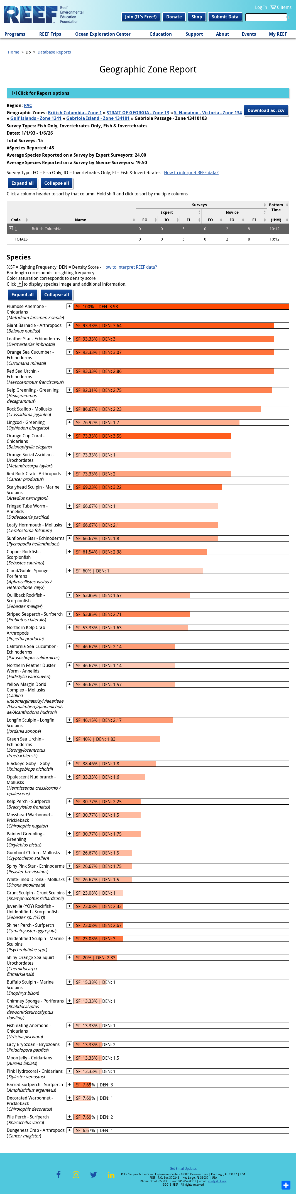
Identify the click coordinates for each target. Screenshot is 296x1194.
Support (194, 34)
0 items (284, 7)
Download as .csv (266, 110)
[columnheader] (201, 204)
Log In (261, 7)
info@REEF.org (217, 1181)
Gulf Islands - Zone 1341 (36, 118)
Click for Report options (43, 93)
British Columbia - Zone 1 (75, 113)
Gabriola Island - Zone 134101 (98, 118)
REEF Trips (50, 34)
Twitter (93, 1178)
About (222, 34)
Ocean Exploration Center (103, 34)
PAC (28, 105)
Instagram (76, 1178)
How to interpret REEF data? (191, 172)
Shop (197, 17)
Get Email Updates (183, 1168)
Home (13, 52)
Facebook (58, 1178)
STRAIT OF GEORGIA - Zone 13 (138, 113)
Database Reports (54, 52)
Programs (14, 34)
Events (249, 34)
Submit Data (225, 17)
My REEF (278, 34)
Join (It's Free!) (140, 17)
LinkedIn (111, 1178)
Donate (174, 17)
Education (161, 34)
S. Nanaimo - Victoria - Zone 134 (208, 113)
